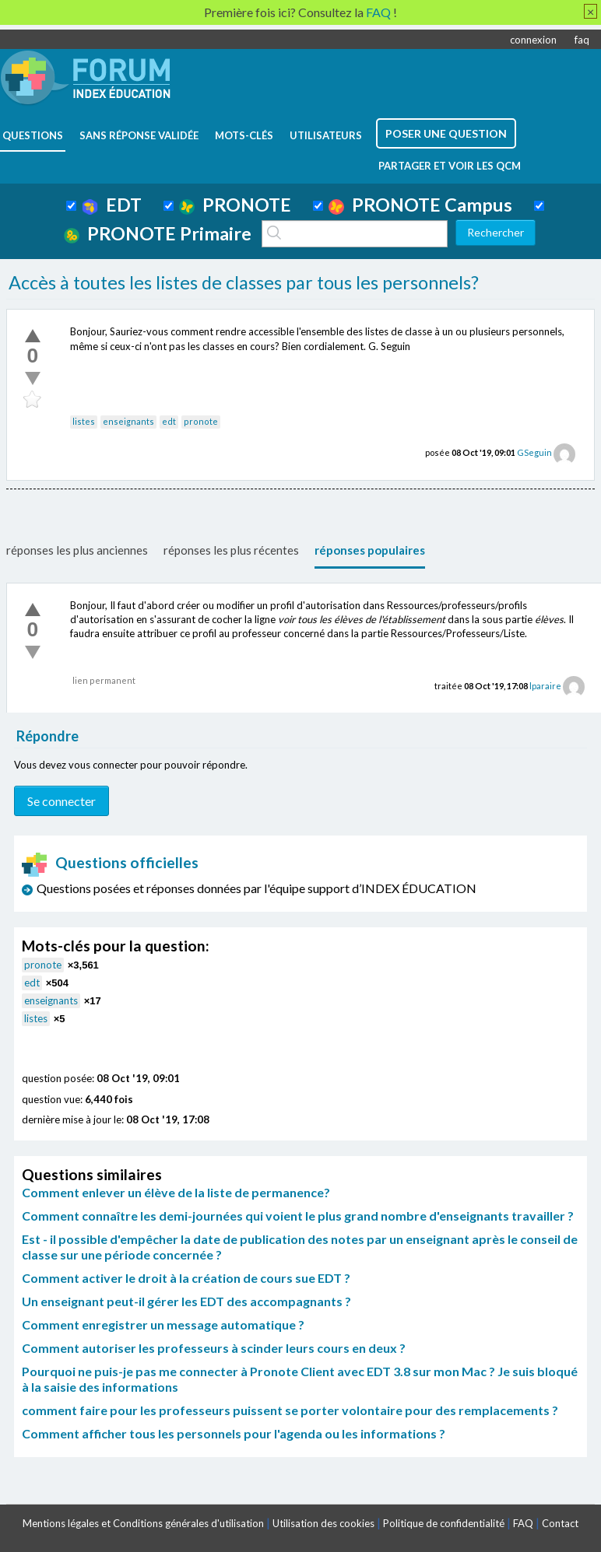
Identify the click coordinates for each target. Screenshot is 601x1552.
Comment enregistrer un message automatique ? (163, 1324)
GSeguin (534, 452)
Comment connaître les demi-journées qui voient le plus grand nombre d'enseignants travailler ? (298, 1215)
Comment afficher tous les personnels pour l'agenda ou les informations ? (233, 1433)
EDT (112, 204)
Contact (560, 1523)
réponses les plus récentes (231, 550)
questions (32, 135)
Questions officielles (110, 862)
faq (582, 39)
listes (83, 421)
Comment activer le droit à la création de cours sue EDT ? (186, 1277)
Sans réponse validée (139, 135)
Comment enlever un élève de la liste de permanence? (176, 1192)
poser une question (446, 133)
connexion (533, 39)
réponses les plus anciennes (77, 550)
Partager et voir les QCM (449, 165)
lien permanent (103, 680)
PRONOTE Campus (420, 204)
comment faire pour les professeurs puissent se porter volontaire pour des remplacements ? (290, 1410)
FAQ (523, 1523)
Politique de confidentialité (443, 1523)
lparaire (545, 686)
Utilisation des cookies (323, 1523)
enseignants (128, 421)
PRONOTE (235, 204)
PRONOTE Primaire (157, 233)
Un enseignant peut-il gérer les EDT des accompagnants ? (186, 1301)
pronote (201, 421)
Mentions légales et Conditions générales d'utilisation (143, 1523)
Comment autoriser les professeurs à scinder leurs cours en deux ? (214, 1347)
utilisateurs (326, 135)
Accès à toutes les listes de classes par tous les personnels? (244, 282)
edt (169, 421)
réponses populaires (370, 550)
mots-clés (244, 135)
